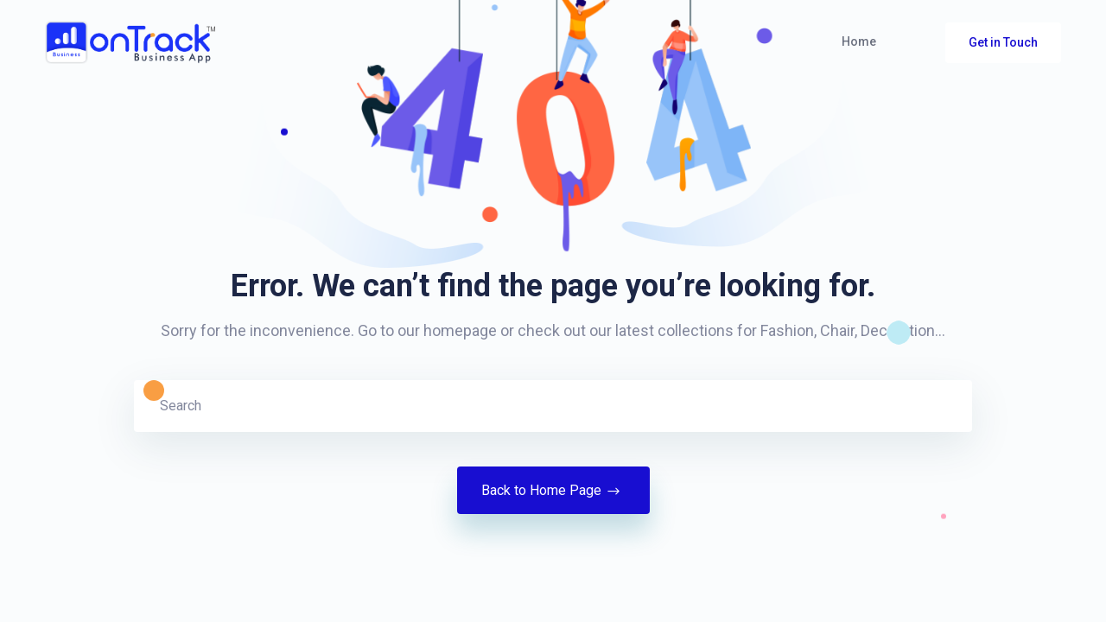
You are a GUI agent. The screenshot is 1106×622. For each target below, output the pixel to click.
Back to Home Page (553, 490)
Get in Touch (1003, 42)
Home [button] (859, 41)
